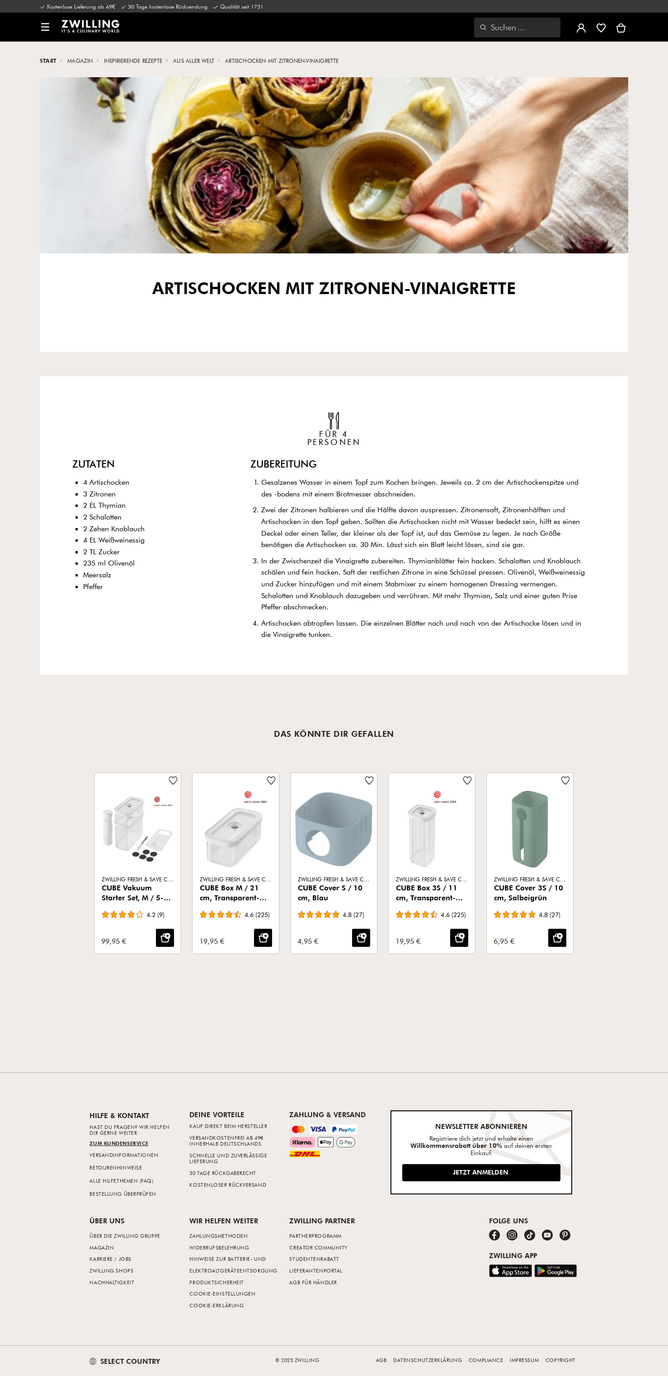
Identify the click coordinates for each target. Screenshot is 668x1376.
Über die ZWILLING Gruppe (124, 1235)
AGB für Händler (313, 1282)
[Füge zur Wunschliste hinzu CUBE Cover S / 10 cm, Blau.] (369, 780)
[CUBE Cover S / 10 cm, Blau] (333, 863)
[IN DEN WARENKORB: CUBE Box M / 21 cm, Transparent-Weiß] (263, 938)
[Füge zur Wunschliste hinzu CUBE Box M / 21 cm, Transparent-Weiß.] (271, 780)
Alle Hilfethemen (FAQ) (121, 1180)
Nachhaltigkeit (111, 1282)
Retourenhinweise (115, 1167)
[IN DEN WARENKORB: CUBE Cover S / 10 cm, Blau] (361, 938)
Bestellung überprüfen (122, 1193)
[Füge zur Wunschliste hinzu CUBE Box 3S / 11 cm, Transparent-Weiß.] (467, 780)
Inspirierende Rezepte (134, 60)
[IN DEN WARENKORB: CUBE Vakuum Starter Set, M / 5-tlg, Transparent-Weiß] (165, 938)
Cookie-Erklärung (216, 1305)
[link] (90, 26)
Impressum (524, 1360)
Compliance (486, 1360)
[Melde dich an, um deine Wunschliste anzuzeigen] (601, 27)
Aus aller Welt (194, 60)
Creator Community (318, 1247)
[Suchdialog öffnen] (517, 27)
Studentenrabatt (314, 1258)
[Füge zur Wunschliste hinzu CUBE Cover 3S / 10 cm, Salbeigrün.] (565, 780)
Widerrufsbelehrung (219, 1247)
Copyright (561, 1360)
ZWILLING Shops (111, 1270)
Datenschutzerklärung (427, 1360)
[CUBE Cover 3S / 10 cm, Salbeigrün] (530, 863)
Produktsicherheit (216, 1282)
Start (49, 60)
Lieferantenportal (315, 1270)
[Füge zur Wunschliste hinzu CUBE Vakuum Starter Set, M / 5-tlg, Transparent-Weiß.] (173, 780)
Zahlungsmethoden (218, 1235)
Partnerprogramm (315, 1235)
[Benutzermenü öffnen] (581, 27)
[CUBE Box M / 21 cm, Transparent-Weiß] (235, 863)
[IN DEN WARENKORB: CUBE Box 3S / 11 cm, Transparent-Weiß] (459, 938)
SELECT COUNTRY (124, 1361)
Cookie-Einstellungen (222, 1293)
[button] (45, 27)
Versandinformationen (123, 1154)
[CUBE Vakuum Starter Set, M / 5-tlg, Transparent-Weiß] (137, 863)
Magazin (81, 60)
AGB (381, 1360)
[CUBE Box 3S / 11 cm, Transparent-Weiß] (431, 863)
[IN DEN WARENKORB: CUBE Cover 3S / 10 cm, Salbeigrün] (557, 938)
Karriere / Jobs (110, 1258)
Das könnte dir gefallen (334, 734)
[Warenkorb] (621, 27)
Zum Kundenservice (118, 1143)
